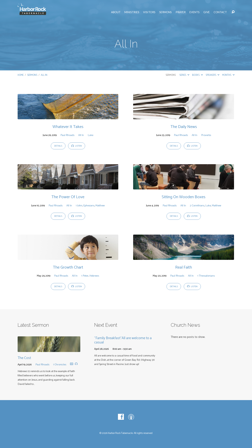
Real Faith (183, 267)
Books (197, 75)
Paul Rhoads (67, 135)
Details (58, 146)
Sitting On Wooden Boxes (183, 197)
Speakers (212, 75)
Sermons (165, 12)
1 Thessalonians (206, 276)
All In (44, 75)
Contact (220, 12)
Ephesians (88, 205)
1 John (79, 205)
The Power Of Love (67, 197)
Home (21, 75)
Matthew (100, 205)
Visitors (149, 12)
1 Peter (84, 276)
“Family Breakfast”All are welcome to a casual (123, 340)
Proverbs (206, 135)
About (116, 12)
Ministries (131, 12)
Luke (90, 135)
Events (195, 12)
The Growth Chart (68, 267)
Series (184, 75)
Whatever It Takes (67, 126)
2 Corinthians (197, 205)
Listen (76, 146)
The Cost (24, 358)
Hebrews (94, 276)
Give (206, 12)
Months (228, 75)
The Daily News (183, 126)
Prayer (181, 12)
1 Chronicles (59, 364)
